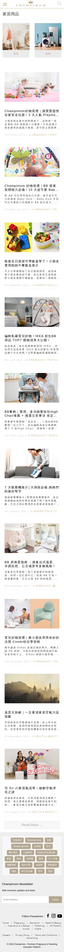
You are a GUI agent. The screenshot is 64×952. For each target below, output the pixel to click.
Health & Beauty (46, 736)
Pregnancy (39, 134)
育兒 (48, 846)
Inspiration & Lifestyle (19, 926)
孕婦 (41, 858)
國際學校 (11, 865)
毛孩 (50, 871)
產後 (9, 858)
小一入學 (52, 858)
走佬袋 (37, 846)
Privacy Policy (23, 935)
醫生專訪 (13, 852)
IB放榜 (39, 865)
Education (35, 923)
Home (6, 923)
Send (55, 899)
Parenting (43, 585)
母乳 (40, 871)
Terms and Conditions (46, 935)
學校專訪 (52, 865)
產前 (19, 858)
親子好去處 (27, 871)
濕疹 (14, 871)
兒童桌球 (17, 840)
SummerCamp (34, 840)
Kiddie (38, 929)
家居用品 (58, 585)
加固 (49, 840)
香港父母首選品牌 (46, 852)
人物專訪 (27, 852)
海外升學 (26, 865)
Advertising (32, 938)
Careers (6, 935)
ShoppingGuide (21, 846)
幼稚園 (29, 858)
